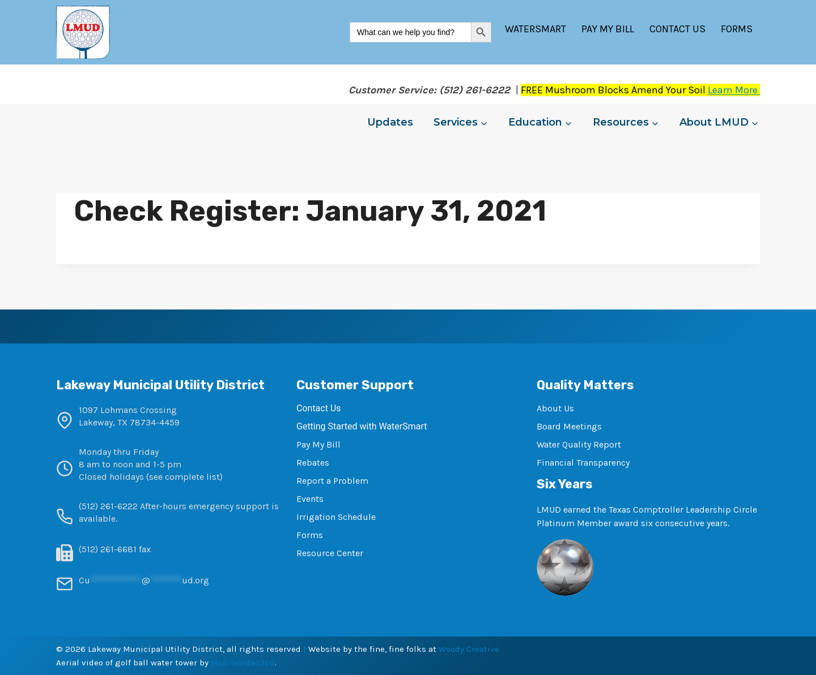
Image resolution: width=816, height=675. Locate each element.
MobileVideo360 (243, 662)
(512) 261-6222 (108, 506)
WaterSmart (535, 29)
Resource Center (329, 553)
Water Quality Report (579, 444)
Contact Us (677, 29)
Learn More (734, 90)
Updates (390, 122)
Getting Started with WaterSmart (361, 426)
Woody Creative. (470, 649)
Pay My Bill (607, 29)
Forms (737, 29)
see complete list (184, 476)
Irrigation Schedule (336, 516)
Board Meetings (569, 426)
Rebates (312, 462)
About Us (555, 408)
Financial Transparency (583, 462)
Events (310, 498)
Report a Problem (332, 480)
